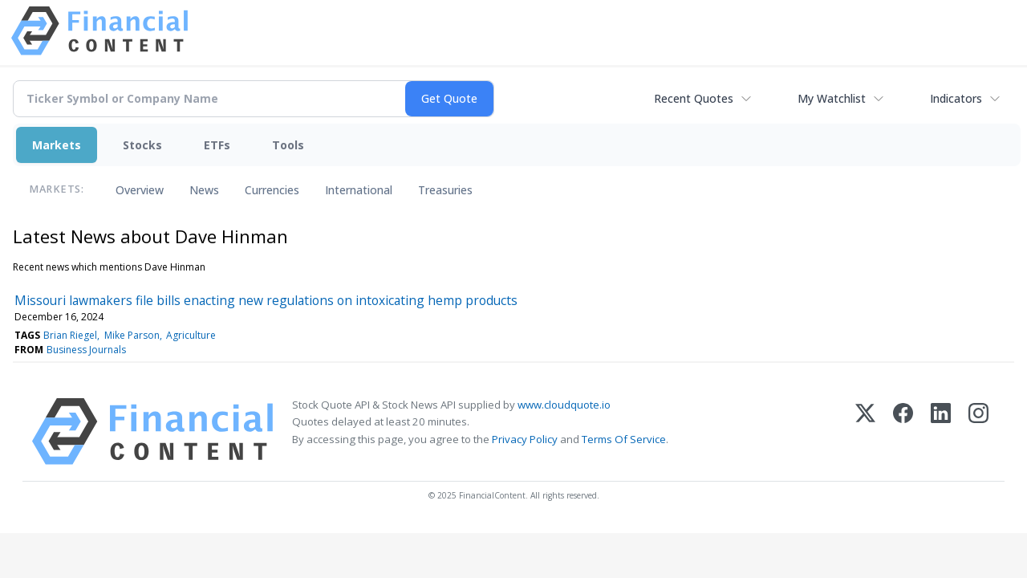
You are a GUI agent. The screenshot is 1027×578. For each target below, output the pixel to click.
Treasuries (445, 189)
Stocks (142, 145)
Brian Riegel (70, 335)
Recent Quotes (693, 98)
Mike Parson (132, 335)
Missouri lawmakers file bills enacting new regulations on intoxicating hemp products (266, 300)
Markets (56, 145)
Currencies (272, 189)
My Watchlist (832, 98)
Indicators (956, 98)
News (204, 189)
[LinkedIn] (940, 431)
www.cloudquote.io (564, 404)
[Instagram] (978, 431)
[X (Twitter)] (865, 431)
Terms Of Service (624, 439)
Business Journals (86, 349)
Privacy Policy (525, 439)
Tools (288, 145)
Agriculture (191, 335)
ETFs (217, 145)
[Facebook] (903, 431)
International (358, 189)
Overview (140, 189)
